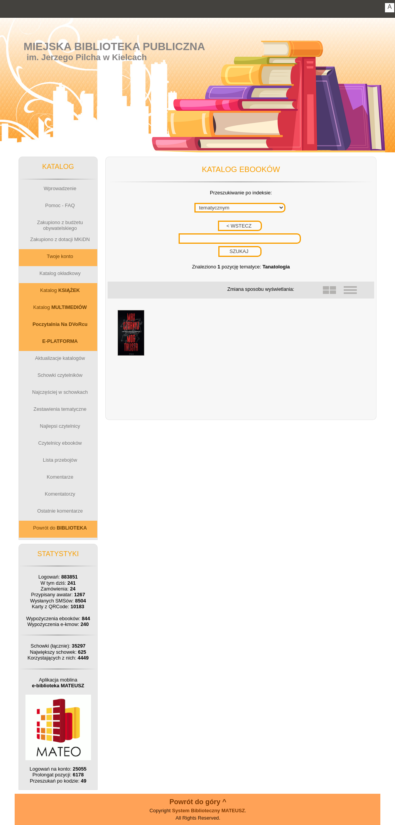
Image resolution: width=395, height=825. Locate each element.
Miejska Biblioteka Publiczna (114, 46)
